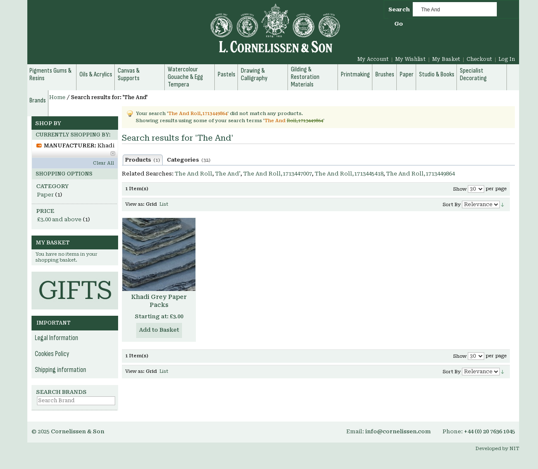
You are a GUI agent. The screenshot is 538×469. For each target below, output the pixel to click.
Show (460, 189)
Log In (506, 59)
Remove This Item (113, 153)
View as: (135, 204)
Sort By (452, 204)
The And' (227, 173)
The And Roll (193, 173)
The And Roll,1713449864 (420, 173)
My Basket (446, 59)
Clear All (103, 163)
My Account (373, 59)
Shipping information (60, 370)
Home (57, 97)
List (163, 204)
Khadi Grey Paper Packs (159, 300)
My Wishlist (410, 59)
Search (399, 9)
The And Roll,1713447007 (277, 173)
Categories (189, 160)
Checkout (479, 59)
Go (398, 24)
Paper (45, 194)
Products (142, 160)
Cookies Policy (52, 354)
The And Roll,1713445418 (349, 173)
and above (59, 219)
